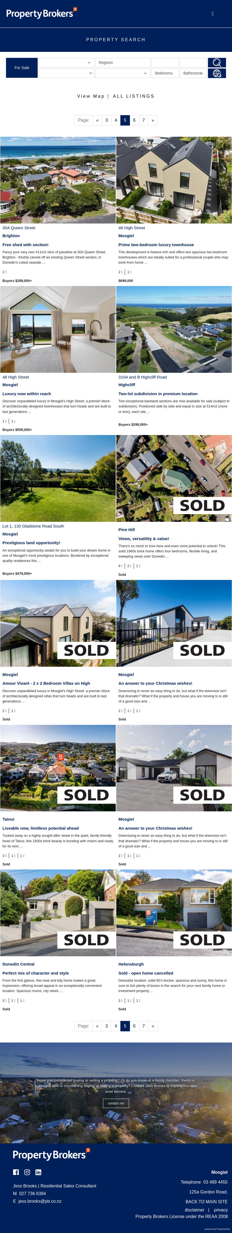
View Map (91, 96)
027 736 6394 (29, 1193)
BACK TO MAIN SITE (207, 1201)
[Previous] (97, 120)
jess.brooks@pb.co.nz (40, 1201)
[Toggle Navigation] (212, 14)
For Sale (21, 67)
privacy (221, 1210)
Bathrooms (194, 74)
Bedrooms (163, 73)
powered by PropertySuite (217, 1229)
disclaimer (194, 1210)
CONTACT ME (116, 1103)
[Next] (153, 120)
